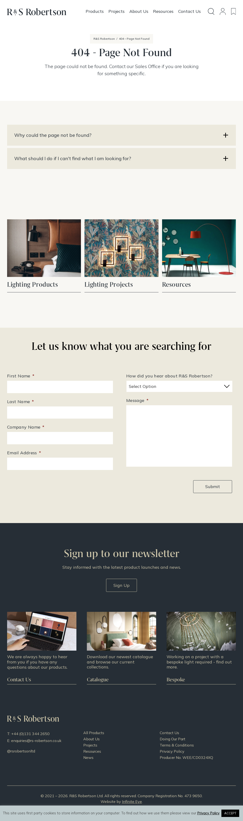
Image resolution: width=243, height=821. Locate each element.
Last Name (20, 401)
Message (137, 400)
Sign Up (121, 585)
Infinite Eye (132, 801)
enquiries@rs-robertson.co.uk (36, 740)
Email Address (24, 452)
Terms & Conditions (177, 745)
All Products (93, 732)
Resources (92, 751)
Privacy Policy (172, 751)
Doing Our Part (172, 739)
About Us (91, 739)
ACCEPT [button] (230, 813)
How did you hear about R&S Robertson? (169, 376)
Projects (90, 745)
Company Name (26, 427)
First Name (20, 376)
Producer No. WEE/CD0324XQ (186, 757)
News (88, 757)
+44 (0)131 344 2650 (30, 733)
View (44, 268)
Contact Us (169, 732)
